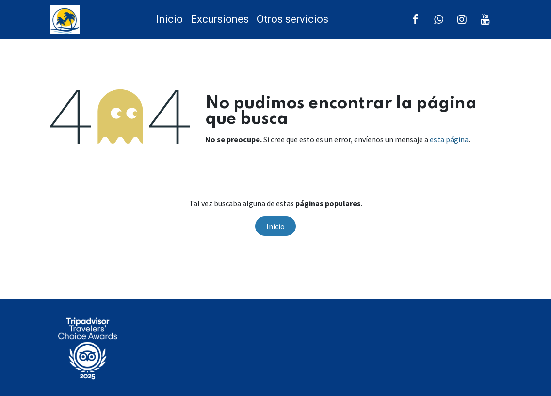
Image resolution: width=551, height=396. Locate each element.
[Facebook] (415, 19)
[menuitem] (169, 20)
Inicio (275, 226)
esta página (449, 139)
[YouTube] (485, 19)
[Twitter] (439, 19)
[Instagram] (462, 19)
